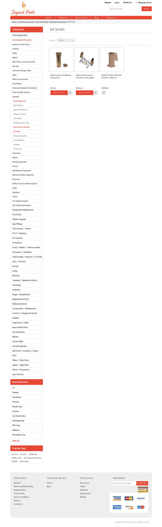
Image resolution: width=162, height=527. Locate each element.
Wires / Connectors (21, 370)
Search (49, 483)
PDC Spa (16, 425)
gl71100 (15, 461)
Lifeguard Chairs (19, 114)
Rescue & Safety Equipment (23, 175)
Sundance (16, 397)
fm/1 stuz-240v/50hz (32, 458)
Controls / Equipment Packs (24, 313)
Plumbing (16, 285)
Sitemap (17, 483)
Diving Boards (18, 140)
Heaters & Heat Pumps (21, 44)
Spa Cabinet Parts (20, 327)
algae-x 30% (17, 458)
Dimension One (18, 435)
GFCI (14, 356)
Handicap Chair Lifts (21, 123)
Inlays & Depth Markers (21, 92)
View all (15, 441)
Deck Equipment (42, 22)
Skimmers (16, 179)
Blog (96, 17)
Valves (14, 197)
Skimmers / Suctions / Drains (25, 351)
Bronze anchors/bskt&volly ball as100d (60, 76)
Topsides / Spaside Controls (24, 280)
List (149, 40)
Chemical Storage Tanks (21, 71)
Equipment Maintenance (22, 210)
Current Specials (19, 346)
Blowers (15, 276)
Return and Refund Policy (24, 486)
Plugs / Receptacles (21, 294)
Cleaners (15, 97)
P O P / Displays (19, 233)
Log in (117, 3)
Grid (145, 40)
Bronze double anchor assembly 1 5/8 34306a (85, 76)
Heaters (15, 318)
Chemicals (16, 153)
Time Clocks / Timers (21, 229)
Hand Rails (17, 118)
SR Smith (16, 131)
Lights (14, 188)
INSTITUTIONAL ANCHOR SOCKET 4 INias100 (111, 76)
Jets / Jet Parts (18, 262)
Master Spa (17, 407)
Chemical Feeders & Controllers (24, 88)
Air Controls (17, 238)
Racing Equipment (19, 162)
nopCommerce (26, 522)
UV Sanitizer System (20, 201)
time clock (24, 461)
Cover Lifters (17, 341)
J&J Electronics (19, 416)
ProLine (15, 402)
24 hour (15, 454)
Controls (15, 49)
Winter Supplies (19, 219)
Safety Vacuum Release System (24, 184)
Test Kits (15, 66)
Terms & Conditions (21, 497)
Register (108, 3)
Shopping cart (85, 493)
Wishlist (83, 497)
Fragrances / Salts (20, 323)
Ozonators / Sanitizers (22, 252)
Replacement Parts (20, 299)
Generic (15, 392)
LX (13, 388)
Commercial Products (26, 22)
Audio (14, 271)
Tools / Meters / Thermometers (26, 247)
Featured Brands (19, 304)
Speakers (15, 192)
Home (48, 17)
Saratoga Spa (18, 421)
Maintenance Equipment (21, 171)
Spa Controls (18, 374)
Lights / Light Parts (20, 365)
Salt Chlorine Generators (21, 205)
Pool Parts (16, 215)
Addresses (84, 490)
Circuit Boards (18, 332)
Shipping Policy (20, 490)
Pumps (15, 166)
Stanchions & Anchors (58, 22)
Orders (82, 486)
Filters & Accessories (20, 79)
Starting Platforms (20, 110)
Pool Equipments (19, 35)
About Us (63, 17)
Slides (14, 53)
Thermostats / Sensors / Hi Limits (27, 257)
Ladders (16, 144)
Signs (14, 75)
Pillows (15, 337)
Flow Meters (17, 84)
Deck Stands (18, 105)
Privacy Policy (19, 493)
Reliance (16, 430)
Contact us (111, 17)
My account (81, 17)
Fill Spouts (17, 149)
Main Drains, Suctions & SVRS (23, 62)
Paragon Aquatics (20, 136)
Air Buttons (17, 243)
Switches (16, 290)
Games (15, 158)
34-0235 (23, 454)
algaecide (33, 454)
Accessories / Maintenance (24, 309)
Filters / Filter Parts (20, 360)
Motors (15, 58)
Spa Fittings (17, 224)
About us (17, 501)
